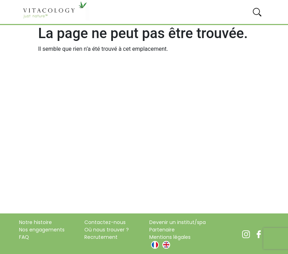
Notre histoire (35, 222)
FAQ (24, 237)
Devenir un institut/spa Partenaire (177, 226)
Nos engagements (42, 229)
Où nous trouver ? (106, 229)
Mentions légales (170, 237)
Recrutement (101, 237)
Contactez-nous (105, 222)
